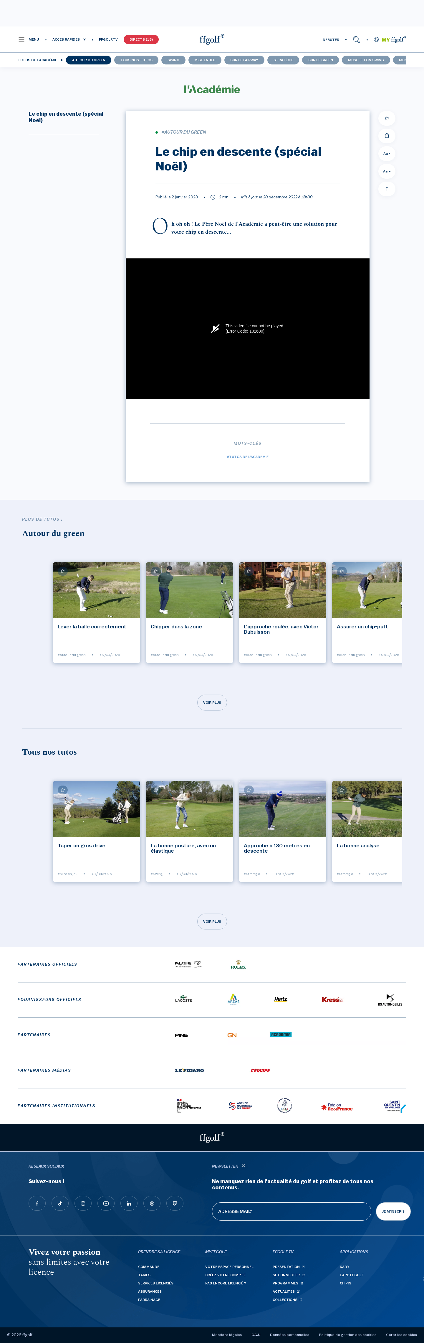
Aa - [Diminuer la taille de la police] (386, 153)
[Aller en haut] (386, 189)
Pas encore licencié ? (225, 1283)
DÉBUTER (331, 39)
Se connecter (286, 1275)
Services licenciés (155, 1283)
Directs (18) (141, 39)
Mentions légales (227, 1335)
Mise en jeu (204, 60)
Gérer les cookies (401, 1335)
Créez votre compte (225, 1275)
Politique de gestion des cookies (347, 1335)
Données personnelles (289, 1335)
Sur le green (320, 60)
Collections (285, 1300)
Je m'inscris (393, 1211)
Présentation (286, 1267)
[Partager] (386, 136)
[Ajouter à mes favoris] (386, 118)
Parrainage (149, 1300)
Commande (148, 1267)
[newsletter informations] (243, 1166)
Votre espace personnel (229, 1267)
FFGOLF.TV (108, 39)
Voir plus (212, 702)
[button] (28, 39)
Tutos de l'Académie (37, 60)
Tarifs (144, 1275)
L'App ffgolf (352, 1275)
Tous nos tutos (136, 60)
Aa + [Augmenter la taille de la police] (387, 171)
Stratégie (283, 60)
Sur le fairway (244, 60)
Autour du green (88, 60)
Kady (345, 1267)
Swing (173, 60)
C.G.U (255, 1335)
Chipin (345, 1283)
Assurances (150, 1291)
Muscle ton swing (366, 60)
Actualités (284, 1291)
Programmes (285, 1283)
